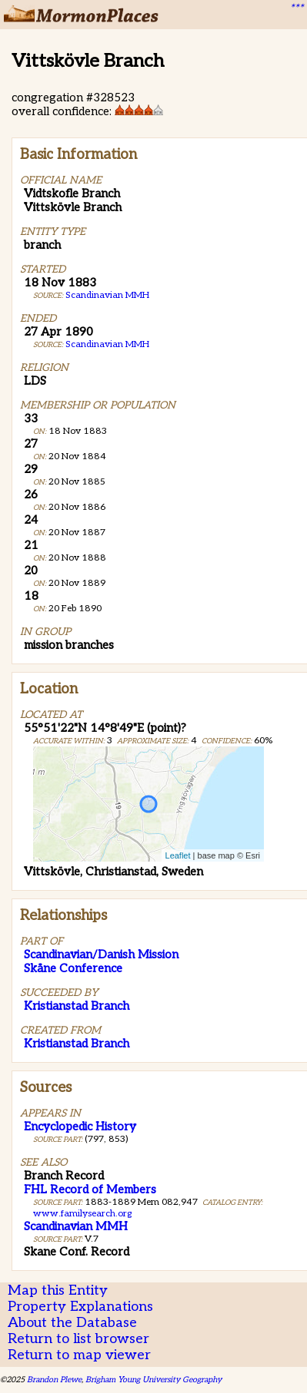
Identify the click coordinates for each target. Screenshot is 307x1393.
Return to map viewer (79, 1355)
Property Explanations (80, 1307)
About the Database (72, 1323)
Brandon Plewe (54, 1380)
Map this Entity (58, 1290)
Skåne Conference (73, 968)
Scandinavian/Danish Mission (101, 954)
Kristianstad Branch (76, 1006)
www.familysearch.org (82, 1213)
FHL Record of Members (90, 1189)
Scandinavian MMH (107, 295)
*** (296, 8)
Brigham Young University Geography (153, 1380)
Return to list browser (78, 1339)
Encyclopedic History (80, 1126)
